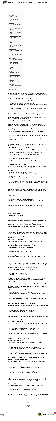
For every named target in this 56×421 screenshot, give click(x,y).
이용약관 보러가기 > (22, 418)
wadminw (9, 4)
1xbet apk (12, 4)
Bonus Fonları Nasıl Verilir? (14, 68)
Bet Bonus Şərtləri (13, 67)
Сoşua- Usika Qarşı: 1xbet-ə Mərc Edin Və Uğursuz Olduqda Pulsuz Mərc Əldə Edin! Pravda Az (15, 76)
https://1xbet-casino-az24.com (12, 129)
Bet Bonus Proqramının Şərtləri (15, 38)
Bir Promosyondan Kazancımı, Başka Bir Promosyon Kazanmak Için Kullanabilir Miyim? (15, 54)
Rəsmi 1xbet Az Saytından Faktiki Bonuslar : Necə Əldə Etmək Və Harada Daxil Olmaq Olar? (15, 83)
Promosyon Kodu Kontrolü (14, 62)
